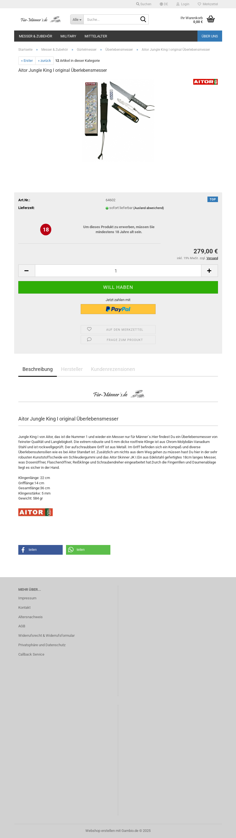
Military (68, 36)
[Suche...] (76, 19)
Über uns (210, 36)
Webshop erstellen (100, 831)
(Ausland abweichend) (148, 208)
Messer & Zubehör (35, 36)
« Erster (27, 60)
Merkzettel (208, 4)
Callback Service (31, 654)
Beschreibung (37, 369)
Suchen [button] (143, 4)
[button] (164, 4)
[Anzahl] (118, 270)
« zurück (44, 60)
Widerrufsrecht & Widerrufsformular (46, 635)
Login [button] (182, 4)
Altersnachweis (30, 617)
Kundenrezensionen (113, 369)
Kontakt (24, 607)
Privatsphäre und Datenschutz (41, 645)
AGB (21, 626)
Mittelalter (96, 36)
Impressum (27, 598)
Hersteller (72, 369)
